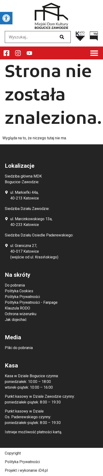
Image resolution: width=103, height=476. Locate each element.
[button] (94, 53)
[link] (6, 18)
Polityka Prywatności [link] (22, 462)
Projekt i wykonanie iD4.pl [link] (26, 470)
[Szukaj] (61, 37)
